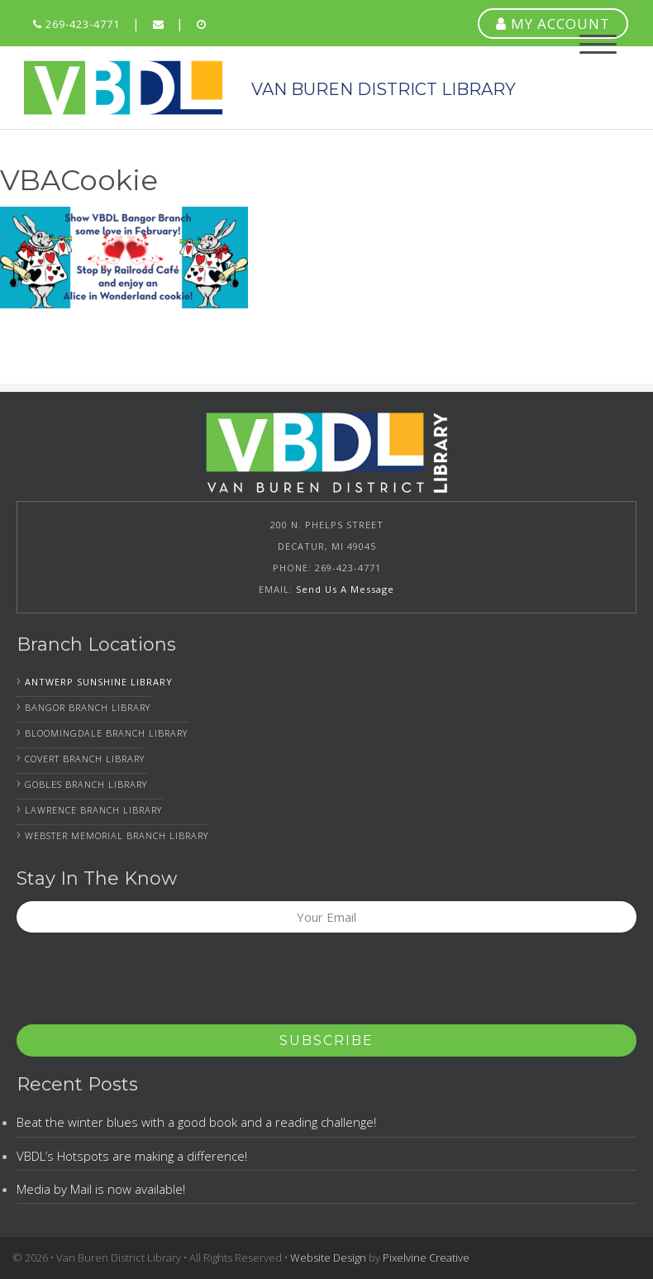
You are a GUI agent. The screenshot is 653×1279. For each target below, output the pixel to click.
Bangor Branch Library (87, 707)
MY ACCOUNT (553, 23)
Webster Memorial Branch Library (116, 835)
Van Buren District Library (123, 88)
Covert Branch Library (85, 758)
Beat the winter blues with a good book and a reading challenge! (196, 1122)
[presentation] (142, 984)
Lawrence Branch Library (93, 810)
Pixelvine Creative (426, 1257)
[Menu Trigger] (598, 43)
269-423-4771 (76, 24)
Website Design (328, 1257)
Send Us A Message (345, 589)
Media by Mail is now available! (101, 1189)
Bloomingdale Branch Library (106, 733)
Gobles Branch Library (86, 784)
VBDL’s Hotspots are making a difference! (132, 1156)
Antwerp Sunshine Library (99, 681)
